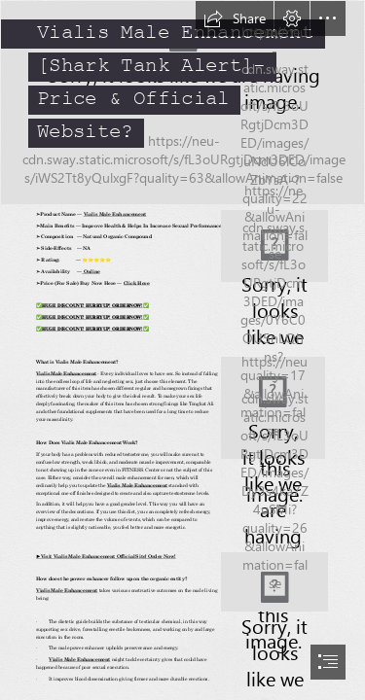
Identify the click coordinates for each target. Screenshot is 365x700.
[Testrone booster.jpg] (182, 102)
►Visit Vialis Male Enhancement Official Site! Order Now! (106, 555)
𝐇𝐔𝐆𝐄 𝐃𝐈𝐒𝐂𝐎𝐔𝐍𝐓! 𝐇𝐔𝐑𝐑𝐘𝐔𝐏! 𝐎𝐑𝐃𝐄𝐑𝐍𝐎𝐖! (92, 305)
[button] (235, 18)
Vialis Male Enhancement (114, 214)
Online (90, 271)
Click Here (136, 283)
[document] (182, 350)
